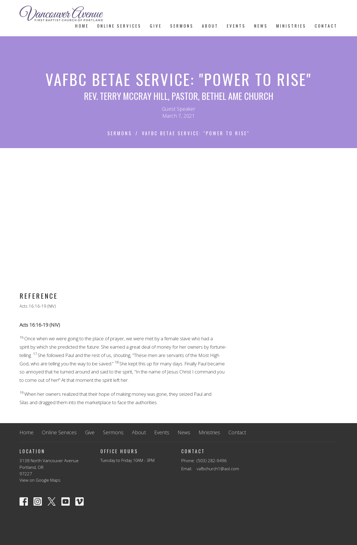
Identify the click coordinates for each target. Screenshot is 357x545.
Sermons (182, 26)
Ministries (291, 26)
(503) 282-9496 (212, 460)
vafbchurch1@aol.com (218, 468)
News (261, 26)
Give (156, 26)
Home (82, 26)
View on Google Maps (40, 480)
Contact (326, 26)
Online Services (119, 26)
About (210, 26)
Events (236, 26)
